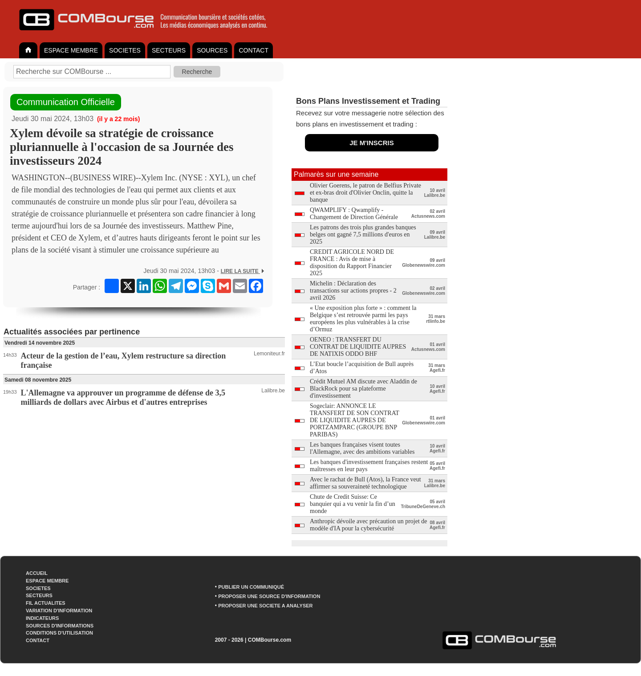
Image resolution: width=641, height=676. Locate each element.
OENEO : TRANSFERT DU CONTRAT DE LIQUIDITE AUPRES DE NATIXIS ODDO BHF (358, 346)
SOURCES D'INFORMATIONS (59, 625)
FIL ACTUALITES (45, 603)
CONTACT (253, 50)
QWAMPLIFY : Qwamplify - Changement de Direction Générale (354, 213)
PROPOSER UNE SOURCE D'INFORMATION (269, 596)
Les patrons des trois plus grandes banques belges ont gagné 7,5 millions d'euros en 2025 (363, 234)
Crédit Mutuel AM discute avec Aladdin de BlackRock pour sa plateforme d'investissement (363, 388)
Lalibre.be (273, 390)
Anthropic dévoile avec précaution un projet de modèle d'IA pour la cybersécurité (368, 525)
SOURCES (212, 50)
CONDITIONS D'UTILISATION (59, 632)
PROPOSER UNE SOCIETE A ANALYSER (265, 605)
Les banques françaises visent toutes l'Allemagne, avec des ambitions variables (362, 448)
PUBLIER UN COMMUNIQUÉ (251, 587)
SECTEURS (169, 50)
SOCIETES (125, 50)
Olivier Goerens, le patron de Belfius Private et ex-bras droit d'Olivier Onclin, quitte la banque (365, 192)
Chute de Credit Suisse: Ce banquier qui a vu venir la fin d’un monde (352, 503)
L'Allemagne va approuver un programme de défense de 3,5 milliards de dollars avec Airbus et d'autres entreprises (123, 397)
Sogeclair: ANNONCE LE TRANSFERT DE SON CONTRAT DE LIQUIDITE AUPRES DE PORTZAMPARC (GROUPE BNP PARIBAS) (354, 420)
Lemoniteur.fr (269, 353)
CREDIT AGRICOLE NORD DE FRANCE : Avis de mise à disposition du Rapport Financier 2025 (352, 262)
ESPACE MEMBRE (71, 50)
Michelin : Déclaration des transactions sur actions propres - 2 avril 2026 (353, 290)
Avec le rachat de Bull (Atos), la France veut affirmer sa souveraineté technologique (365, 483)
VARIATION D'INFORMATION (59, 610)
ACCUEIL (37, 573)
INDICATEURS (42, 618)
